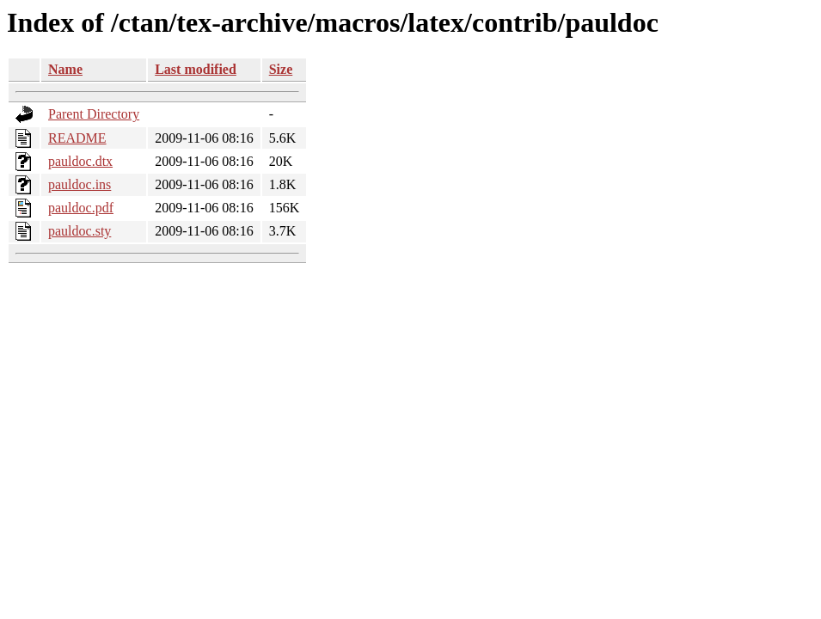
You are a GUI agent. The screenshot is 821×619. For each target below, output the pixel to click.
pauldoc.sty (79, 231)
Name (65, 69)
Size (281, 69)
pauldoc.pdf (80, 207)
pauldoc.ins (79, 184)
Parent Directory (93, 114)
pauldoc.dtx (80, 161)
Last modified (195, 69)
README (77, 138)
